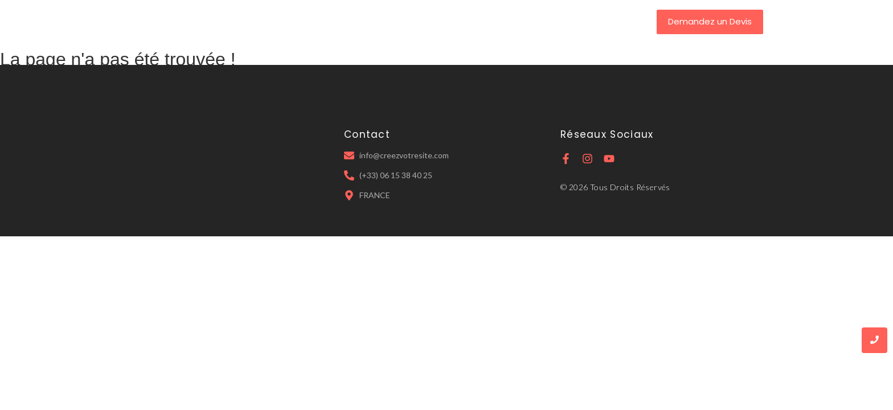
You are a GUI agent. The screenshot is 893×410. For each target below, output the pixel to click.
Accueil (321, 21)
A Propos (375, 21)
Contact (555, 21)
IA (514, 21)
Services (430, 21)
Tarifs (479, 21)
